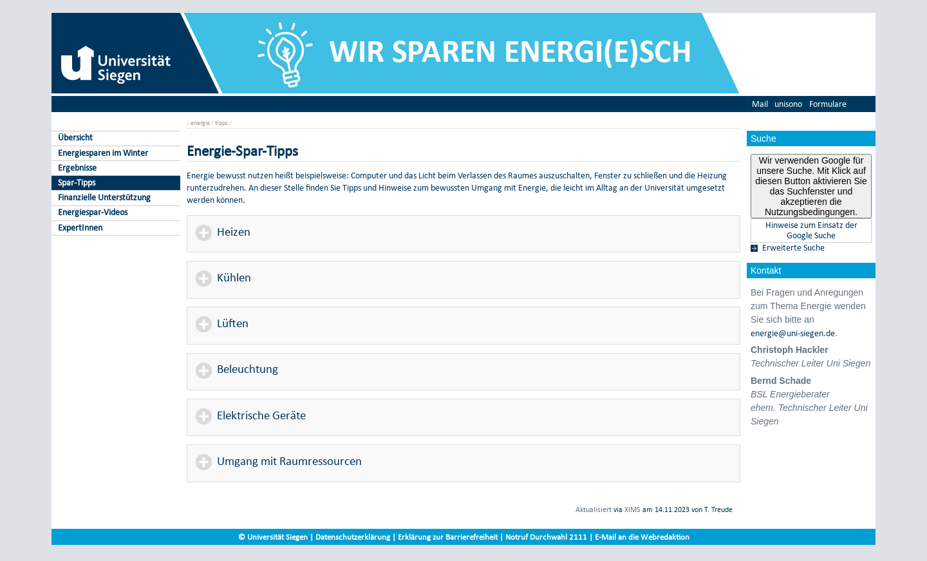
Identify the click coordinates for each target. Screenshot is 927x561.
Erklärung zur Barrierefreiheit (448, 537)
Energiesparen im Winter (103, 152)
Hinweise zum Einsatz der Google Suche (811, 230)
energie (200, 123)
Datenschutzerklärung (352, 537)
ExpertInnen (80, 227)
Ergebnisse (77, 167)
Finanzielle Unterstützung (104, 197)
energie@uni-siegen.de (793, 333)
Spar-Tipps (76, 182)
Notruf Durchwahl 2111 (546, 537)
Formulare (828, 104)
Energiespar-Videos (92, 212)
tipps (221, 123)
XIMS (632, 509)
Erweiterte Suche (793, 248)
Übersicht (75, 137)
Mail (760, 104)
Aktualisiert (594, 509)
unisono (788, 104)
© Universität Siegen (273, 537)
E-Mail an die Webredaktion (642, 537)
